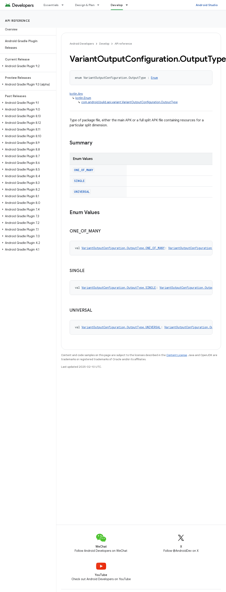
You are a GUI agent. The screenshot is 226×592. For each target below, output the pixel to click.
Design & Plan (84, 5)
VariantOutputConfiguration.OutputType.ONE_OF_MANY (123, 248)
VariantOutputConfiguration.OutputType (190, 288)
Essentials (51, 5)
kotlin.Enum (83, 98)
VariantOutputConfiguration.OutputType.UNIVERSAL (121, 327)
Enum (154, 78)
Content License (176, 355)
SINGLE (79, 181)
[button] (27, 66)
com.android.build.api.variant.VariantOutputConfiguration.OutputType (129, 102)
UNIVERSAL (82, 192)
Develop (104, 43)
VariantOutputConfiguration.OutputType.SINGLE (119, 288)
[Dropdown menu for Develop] (128, 5)
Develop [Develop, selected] (117, 5)
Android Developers (82, 43)
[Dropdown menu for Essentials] (64, 5)
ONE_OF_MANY (83, 170)
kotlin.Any (76, 94)
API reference (17, 21)
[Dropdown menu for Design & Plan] (100, 5)
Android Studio (207, 5)
